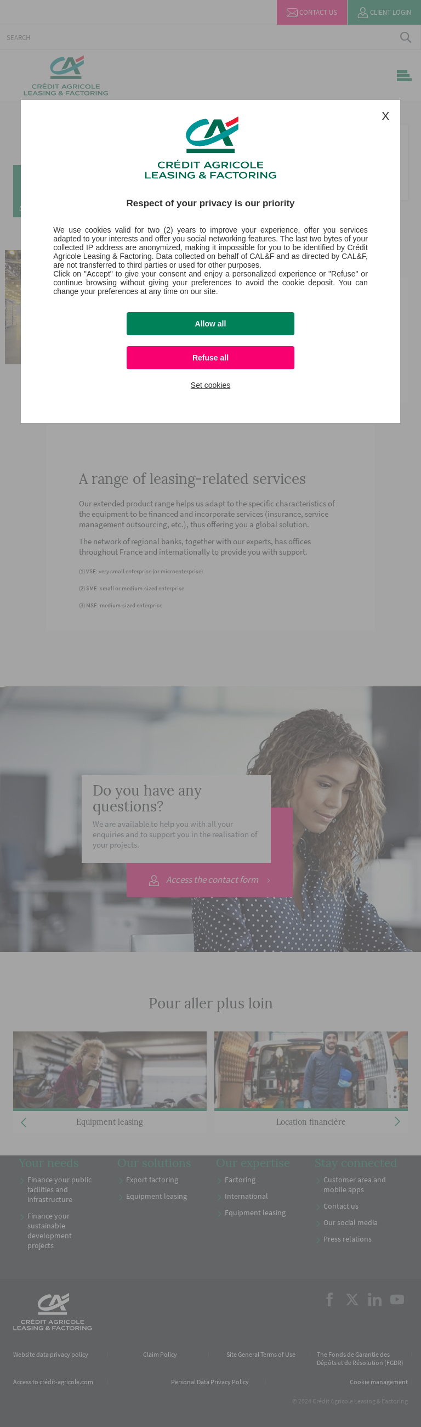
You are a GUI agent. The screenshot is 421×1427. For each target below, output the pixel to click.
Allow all (210, 323)
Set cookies (210, 385)
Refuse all (210, 357)
